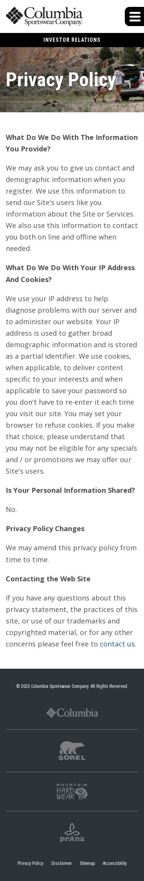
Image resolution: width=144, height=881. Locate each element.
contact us (117, 643)
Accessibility (115, 863)
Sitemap (87, 863)
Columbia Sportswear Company (59, 686)
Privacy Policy (30, 863)
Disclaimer (61, 863)
